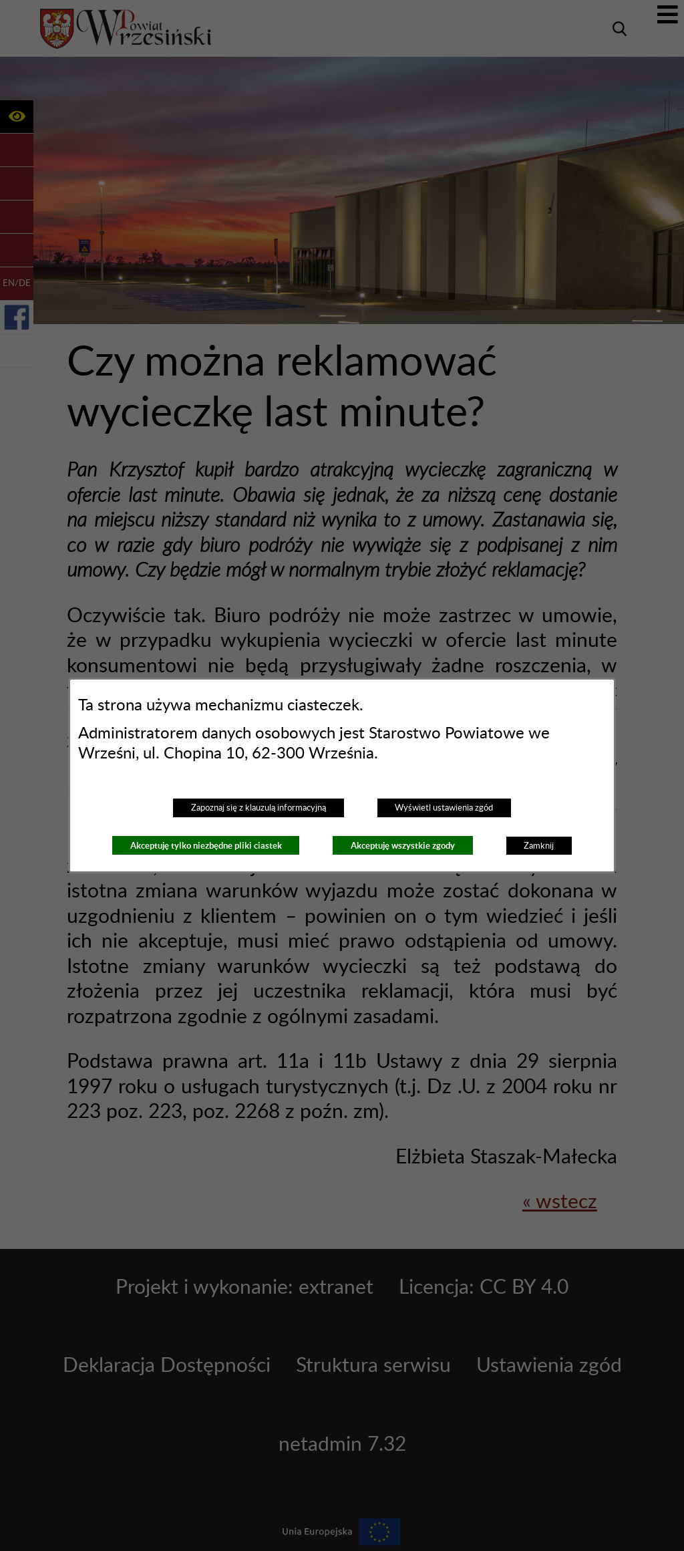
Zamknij (539, 846)
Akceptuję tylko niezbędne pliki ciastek (206, 846)
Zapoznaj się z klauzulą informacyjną (258, 808)
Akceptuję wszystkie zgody (403, 846)
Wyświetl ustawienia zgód (444, 808)
